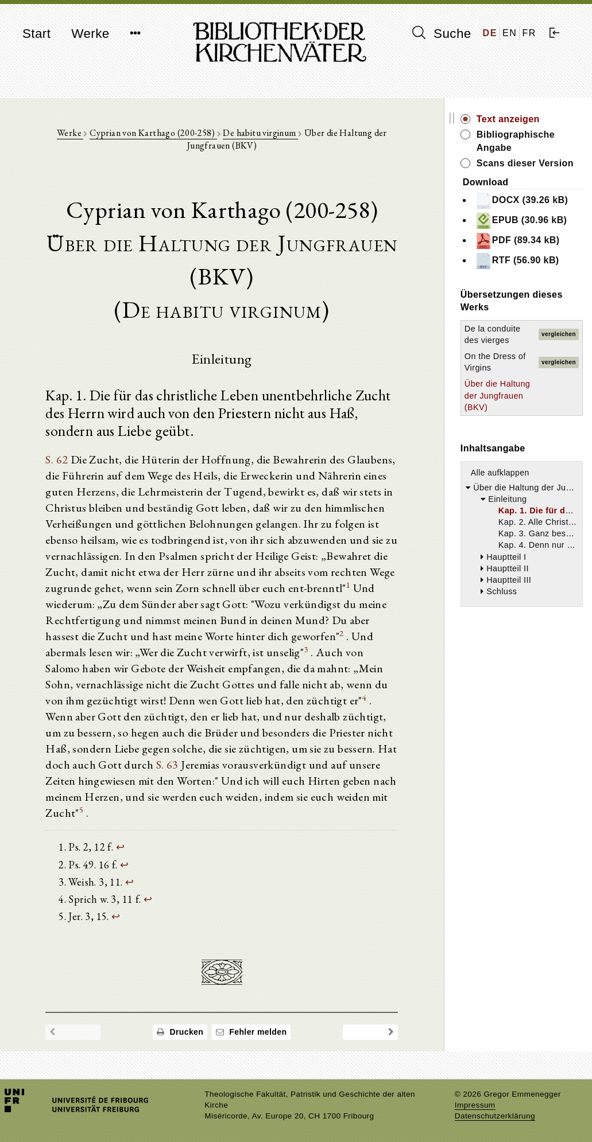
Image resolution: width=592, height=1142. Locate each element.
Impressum (475, 1105)
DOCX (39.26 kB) (521, 200)
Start (36, 33)
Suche (441, 33)
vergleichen (558, 334)
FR (529, 33)
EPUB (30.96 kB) (521, 220)
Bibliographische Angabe (516, 141)
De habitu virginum (261, 133)
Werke (90, 33)
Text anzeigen (508, 119)
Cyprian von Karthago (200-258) (153, 133)
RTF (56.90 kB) (517, 261)
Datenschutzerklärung (495, 1116)
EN (509, 33)
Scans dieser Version (525, 163)
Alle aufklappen (500, 472)
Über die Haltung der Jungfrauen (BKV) (497, 395)
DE (490, 33)
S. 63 (167, 764)
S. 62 (56, 459)
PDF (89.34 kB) (517, 241)
